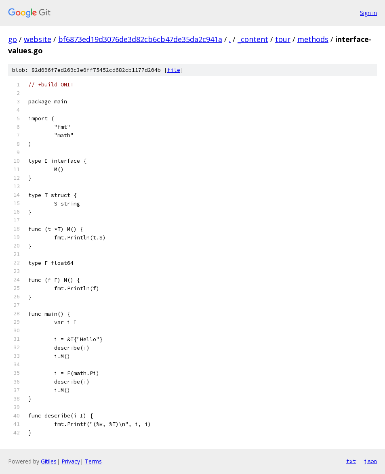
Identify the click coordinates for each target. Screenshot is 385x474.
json (370, 461)
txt (351, 461)
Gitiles (49, 461)
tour (282, 39)
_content (253, 39)
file (173, 70)
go (12, 39)
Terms (93, 461)
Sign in (368, 13)
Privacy (70, 461)
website (37, 39)
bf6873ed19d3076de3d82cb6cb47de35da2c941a (140, 39)
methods (312, 39)
